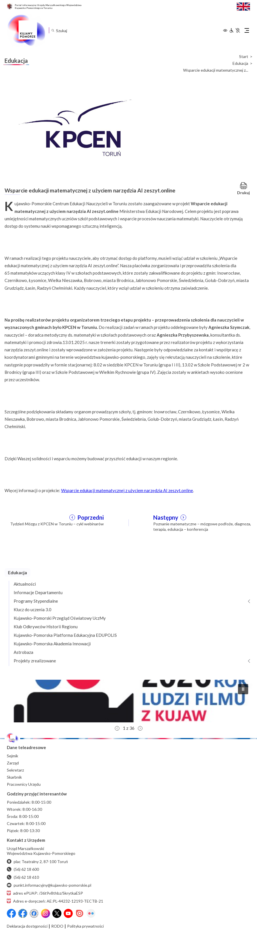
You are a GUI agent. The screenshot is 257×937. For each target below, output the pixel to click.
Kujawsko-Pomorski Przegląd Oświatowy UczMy (60, 618)
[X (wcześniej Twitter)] (56, 913)
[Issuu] (79, 913)
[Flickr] (91, 913)
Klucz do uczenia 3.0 (32, 609)
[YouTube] (68, 913)
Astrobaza (23, 652)
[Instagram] (45, 913)
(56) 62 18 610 (23, 877)
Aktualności (25, 583)
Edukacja (240, 63)
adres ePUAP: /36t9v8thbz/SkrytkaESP (45, 893)
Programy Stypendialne (36, 601)
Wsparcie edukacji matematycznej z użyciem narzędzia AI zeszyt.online (127, 490)
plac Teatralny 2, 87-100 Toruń (37, 861)
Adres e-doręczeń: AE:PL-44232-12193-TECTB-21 (55, 901)
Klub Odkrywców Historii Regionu (46, 626)
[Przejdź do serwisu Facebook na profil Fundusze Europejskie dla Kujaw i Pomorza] (22, 913)
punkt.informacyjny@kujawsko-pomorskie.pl (49, 885)
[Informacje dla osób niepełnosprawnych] (234, 30)
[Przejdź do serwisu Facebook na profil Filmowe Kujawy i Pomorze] (34, 913)
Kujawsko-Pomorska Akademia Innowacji (52, 643)
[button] (128, 701)
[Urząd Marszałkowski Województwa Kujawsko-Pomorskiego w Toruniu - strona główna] (26, 30)
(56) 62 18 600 (23, 869)
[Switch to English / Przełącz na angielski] (243, 6)
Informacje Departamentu (38, 592)
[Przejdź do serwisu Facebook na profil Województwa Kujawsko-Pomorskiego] (11, 913)
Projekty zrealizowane (35, 660)
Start (243, 57)
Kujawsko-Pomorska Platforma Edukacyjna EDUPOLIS (65, 635)
